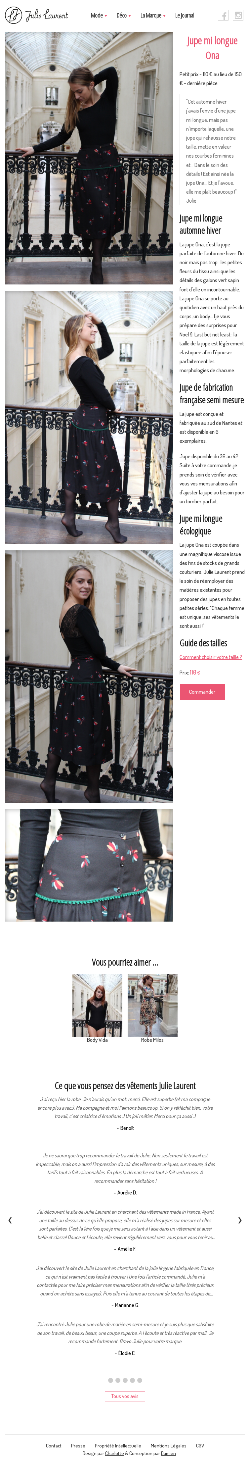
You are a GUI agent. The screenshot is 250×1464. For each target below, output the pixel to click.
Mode (97, 15)
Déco (122, 15)
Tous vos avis (125, 1396)
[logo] (36, 15)
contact (54, 1445)
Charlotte (114, 1453)
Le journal (184, 15)
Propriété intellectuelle (118, 1445)
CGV (200, 1445)
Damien (168, 1453)
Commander (202, 691)
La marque (151, 15)
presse (78, 1445)
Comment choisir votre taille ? (211, 656)
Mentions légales (169, 1445)
